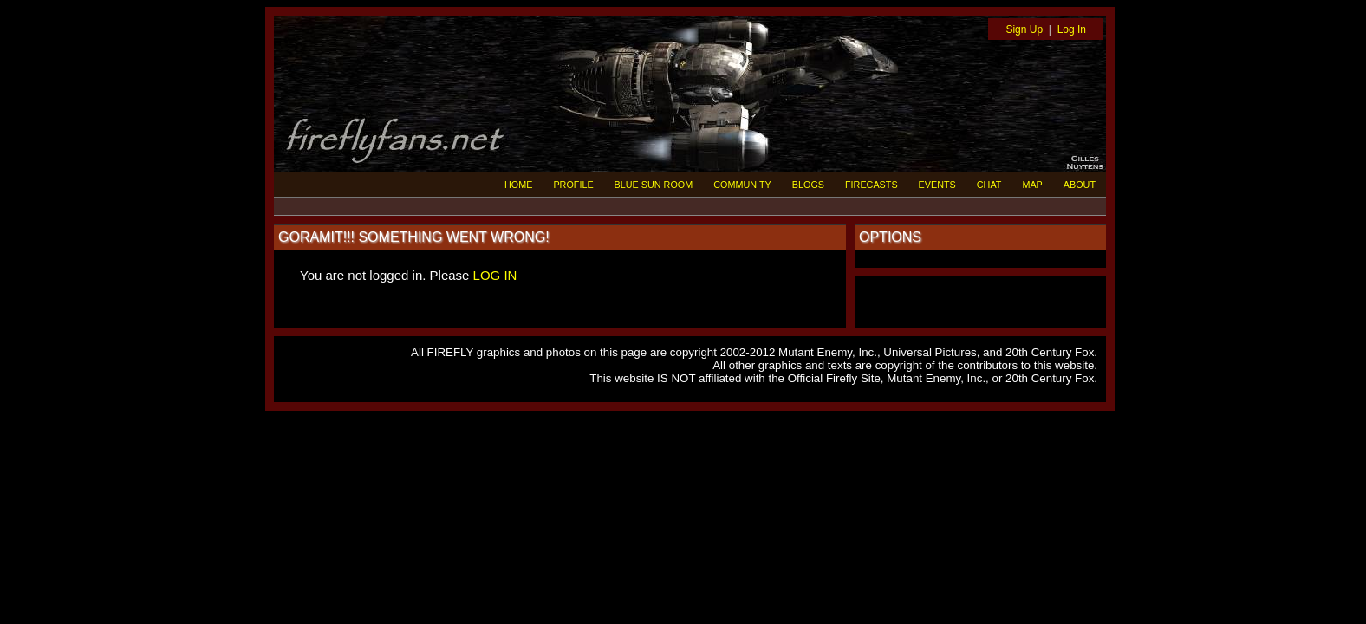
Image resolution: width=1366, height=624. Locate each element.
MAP (1032, 184)
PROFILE (573, 184)
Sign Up (1024, 29)
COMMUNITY (742, 184)
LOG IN (495, 275)
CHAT (989, 184)
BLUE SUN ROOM (654, 184)
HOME (518, 184)
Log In (1071, 29)
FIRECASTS (871, 184)
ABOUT (1080, 184)
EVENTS (937, 184)
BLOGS (808, 184)
